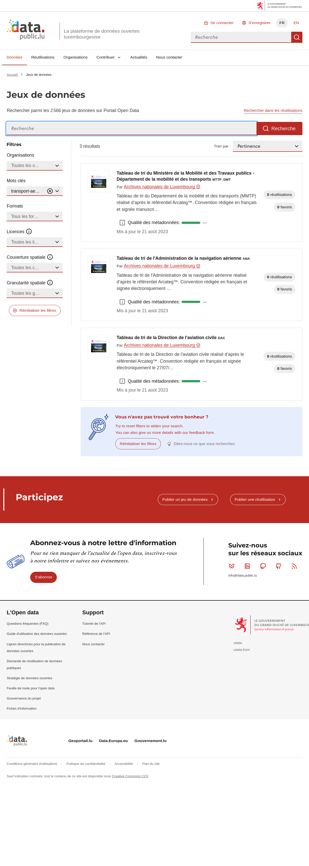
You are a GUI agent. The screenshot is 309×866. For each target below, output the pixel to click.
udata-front (241, 650)
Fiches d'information (22, 708)
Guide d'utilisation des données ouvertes (37, 634)
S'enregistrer (259, 23)
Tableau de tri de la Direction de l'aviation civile (171, 337)
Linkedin (248, 566)
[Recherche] (131, 128)
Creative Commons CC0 (130, 776)
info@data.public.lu (242, 575)
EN (296, 23)
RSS (295, 566)
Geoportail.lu (80, 741)
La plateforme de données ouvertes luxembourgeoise (102, 34)
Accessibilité (124, 764)
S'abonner (44, 577)
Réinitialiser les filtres (38, 310)
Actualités (138, 57)
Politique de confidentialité (86, 764)
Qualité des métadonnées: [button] (122, 222)
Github (279, 566)
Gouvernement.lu (150, 741)
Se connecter (221, 23)
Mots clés (16, 180)
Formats (15, 206)
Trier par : (222, 146)
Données (14, 57)
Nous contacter (169, 57)
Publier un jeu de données (185, 499)
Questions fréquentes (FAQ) (27, 623)
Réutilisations (43, 57)
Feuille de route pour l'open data (31, 688)
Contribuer (105, 57)
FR (282, 23)
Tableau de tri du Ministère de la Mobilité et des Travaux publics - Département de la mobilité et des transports (185, 176)
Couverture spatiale (30, 257)
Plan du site (151, 764)
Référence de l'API (96, 634)
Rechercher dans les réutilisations (273, 110)
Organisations (75, 57)
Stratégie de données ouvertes (29, 678)
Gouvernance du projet (24, 698)
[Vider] (50, 191)
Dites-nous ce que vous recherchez (204, 443)
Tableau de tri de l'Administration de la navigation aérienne (183, 258)
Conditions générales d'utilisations (32, 764)
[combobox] (241, 37)
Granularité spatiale (30, 282)
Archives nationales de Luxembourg (162, 186)
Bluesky (232, 566)
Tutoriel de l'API (94, 623)
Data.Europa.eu (113, 741)
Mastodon (264, 566)
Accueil (12, 75)
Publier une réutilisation (254, 499)
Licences (19, 231)
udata (237, 643)
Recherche (296, 37)
